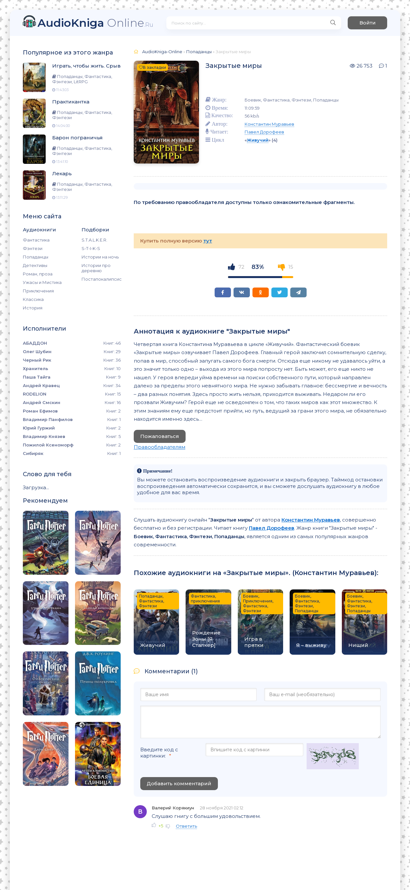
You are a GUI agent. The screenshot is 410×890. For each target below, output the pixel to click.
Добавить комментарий (179, 783)
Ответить (186, 826)
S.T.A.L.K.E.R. (94, 239)
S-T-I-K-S (91, 248)
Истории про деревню (96, 268)
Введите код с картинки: (159, 752)
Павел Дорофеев (264, 131)
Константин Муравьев (269, 124)
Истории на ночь (100, 256)
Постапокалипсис (101, 279)
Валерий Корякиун (173, 807)
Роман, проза (38, 273)
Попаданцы (35, 256)
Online (95, 22)
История (32, 307)
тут (207, 241)
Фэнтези (32, 248)
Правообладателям (159, 447)
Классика (33, 299)
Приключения (38, 290)
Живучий (257, 140)
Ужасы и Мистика (42, 282)
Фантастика (36, 239)
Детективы (35, 265)
